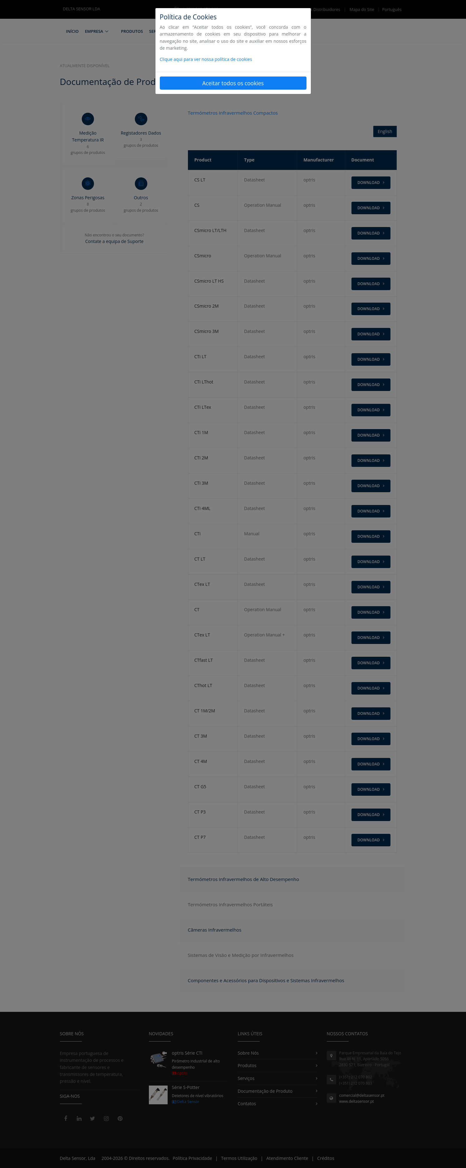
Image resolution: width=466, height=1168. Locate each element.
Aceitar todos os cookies (233, 83)
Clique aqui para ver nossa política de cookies (206, 59)
